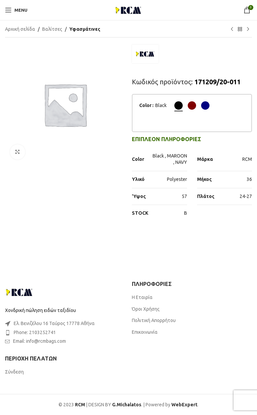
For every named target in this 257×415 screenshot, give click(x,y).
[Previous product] (232, 29)
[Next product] (248, 29)
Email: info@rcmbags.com (39, 341)
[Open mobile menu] (16, 10)
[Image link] (19, 291)
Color (145, 105)
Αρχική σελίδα (20, 29)
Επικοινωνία (145, 332)
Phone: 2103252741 (35, 332)
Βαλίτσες (52, 29)
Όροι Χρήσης (146, 309)
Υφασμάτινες (84, 29)
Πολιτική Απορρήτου (154, 320)
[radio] (178, 105)
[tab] (166, 139)
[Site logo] (128, 9)
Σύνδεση (14, 372)
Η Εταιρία (142, 297)
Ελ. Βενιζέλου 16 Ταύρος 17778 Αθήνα (54, 323)
